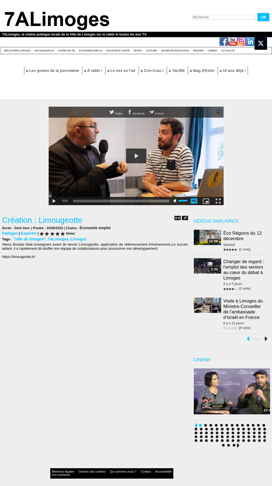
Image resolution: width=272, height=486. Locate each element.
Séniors (198, 50)
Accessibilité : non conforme (146, 468)
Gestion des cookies (83, 468)
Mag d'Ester (203, 70)
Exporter (26, 233)
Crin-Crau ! (153, 70)
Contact (125, 468)
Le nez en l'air (122, 70)
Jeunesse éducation (175, 50)
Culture (151, 50)
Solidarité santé (118, 50)
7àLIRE (177, 70)
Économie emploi (91, 50)
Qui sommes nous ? (107, 468)
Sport (137, 50)
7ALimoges (54, 238)
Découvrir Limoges (17, 50)
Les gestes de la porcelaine (53, 70)
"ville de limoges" (28, 238)
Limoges (73, 238)
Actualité (228, 50)
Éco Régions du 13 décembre (243, 235)
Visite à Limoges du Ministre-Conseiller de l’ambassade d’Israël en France (244, 305)
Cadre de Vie (66, 50)
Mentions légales (60, 468)
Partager (9, 233)
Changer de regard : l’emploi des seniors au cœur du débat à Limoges (244, 267)
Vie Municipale (44, 50)
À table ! (93, 70)
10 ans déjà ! (233, 70)
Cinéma (212, 50)
